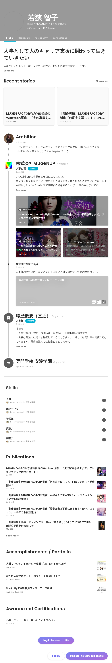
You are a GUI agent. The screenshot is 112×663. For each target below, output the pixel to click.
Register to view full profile (87, 656)
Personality (41, 37)
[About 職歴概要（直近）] (9, 318)
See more (9, 70)
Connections (59, 37)
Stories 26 (24, 37)
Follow (56, 656)
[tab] (10, 38)
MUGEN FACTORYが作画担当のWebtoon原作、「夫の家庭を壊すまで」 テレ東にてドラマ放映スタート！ (61, 216)
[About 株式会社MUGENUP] (9, 166)
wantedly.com (28, 209)
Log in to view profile (56, 640)
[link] (62, 211)
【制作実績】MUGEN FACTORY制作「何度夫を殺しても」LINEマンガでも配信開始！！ (38, 248)
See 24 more (86, 242)
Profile (10, 37)
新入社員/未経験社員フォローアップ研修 (41, 280)
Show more (102, 81)
